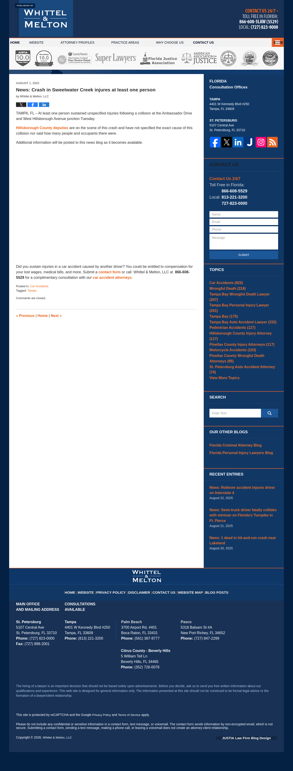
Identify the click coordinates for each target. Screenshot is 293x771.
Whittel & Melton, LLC (58, 756)
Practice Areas (140, 42)
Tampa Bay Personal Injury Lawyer (240, 337)
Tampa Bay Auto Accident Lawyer (239, 351)
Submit (243, 288)
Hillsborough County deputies (42, 162)
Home (22, 42)
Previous (25, 350)
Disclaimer (141, 608)
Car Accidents (39, 320)
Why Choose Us (184, 42)
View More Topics (222, 405)
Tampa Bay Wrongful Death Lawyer (240, 330)
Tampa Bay (222, 344)
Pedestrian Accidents (229, 358)
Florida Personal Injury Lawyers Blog (237, 481)
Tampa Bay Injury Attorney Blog (44, 18)
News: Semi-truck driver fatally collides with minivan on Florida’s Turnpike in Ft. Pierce (243, 539)
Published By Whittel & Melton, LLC (258, 19)
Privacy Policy (115, 608)
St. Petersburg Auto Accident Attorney (241, 398)
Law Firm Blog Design (255, 757)
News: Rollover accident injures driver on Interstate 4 (240, 517)
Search (269, 442)
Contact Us (257, 42)
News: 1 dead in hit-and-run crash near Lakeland (239, 560)
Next (56, 350)
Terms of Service (131, 734)
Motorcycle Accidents (230, 379)
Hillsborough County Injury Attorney (241, 365)
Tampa (31, 325)
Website (51, 42)
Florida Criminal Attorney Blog (232, 474)
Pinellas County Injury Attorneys (238, 372)
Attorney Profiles (92, 42)
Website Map (190, 608)
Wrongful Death (225, 323)
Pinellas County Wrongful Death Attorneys (241, 389)
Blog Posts (215, 608)
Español (223, 42)
